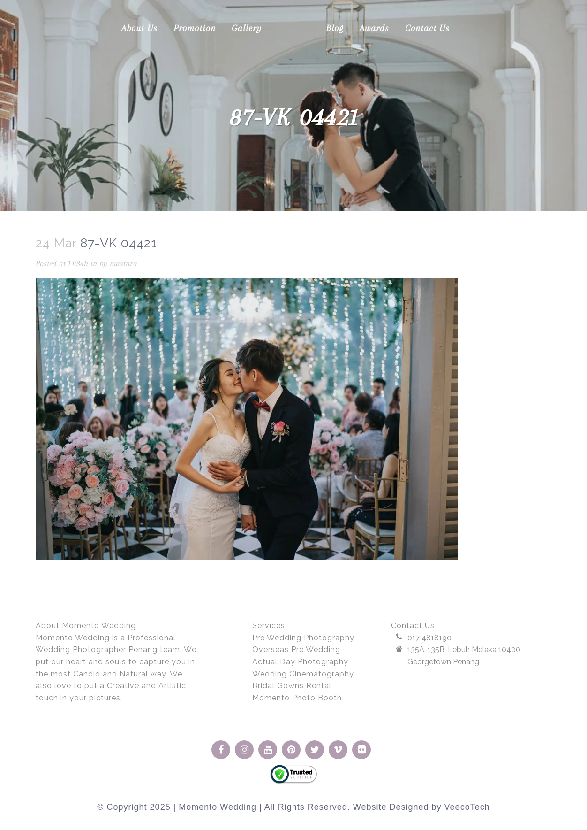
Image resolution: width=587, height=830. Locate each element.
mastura (123, 263)
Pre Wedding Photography (303, 637)
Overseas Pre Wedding (296, 649)
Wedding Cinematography (303, 673)
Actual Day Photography (300, 661)
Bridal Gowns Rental (291, 685)
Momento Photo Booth (297, 697)
